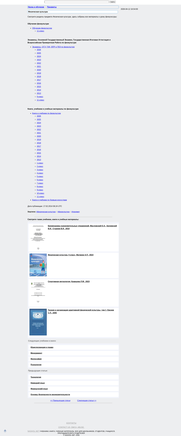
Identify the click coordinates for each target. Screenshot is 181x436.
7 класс (40, 183)
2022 (39, 63)
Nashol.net (33, 431)
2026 (39, 50)
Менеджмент (36, 353)
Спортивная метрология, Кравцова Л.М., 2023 (69, 281)
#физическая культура (46, 212)
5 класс (40, 176)
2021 (39, 66)
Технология (36, 377)
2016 (39, 83)
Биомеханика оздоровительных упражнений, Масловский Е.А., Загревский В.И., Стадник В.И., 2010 (82, 227)
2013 (39, 93)
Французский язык (39, 389)
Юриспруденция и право (42, 347)
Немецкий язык (38, 383)
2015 (39, 87)
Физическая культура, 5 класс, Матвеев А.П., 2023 (70, 255)
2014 (39, 90)
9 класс (40, 97)
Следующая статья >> (86, 401)
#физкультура (63, 212)
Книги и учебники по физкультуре (46, 113)
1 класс (40, 163)
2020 (39, 70)
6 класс (40, 180)
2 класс (40, 166)
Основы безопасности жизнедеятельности (50, 395)
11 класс (40, 31)
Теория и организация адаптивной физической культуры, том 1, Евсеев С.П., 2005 (81, 311)
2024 (39, 56)
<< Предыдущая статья (60, 401)
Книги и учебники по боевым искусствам (49, 200)
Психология (36, 365)
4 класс (40, 173)
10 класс (40, 193)
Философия (36, 359)
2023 (39, 60)
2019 (39, 73)
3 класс (40, 170)
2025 (39, 53)
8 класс (40, 187)
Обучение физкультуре (42, 28)
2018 (39, 77)
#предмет (75, 212)
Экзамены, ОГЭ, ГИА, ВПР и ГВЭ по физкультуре (53, 47)
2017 (39, 80)
